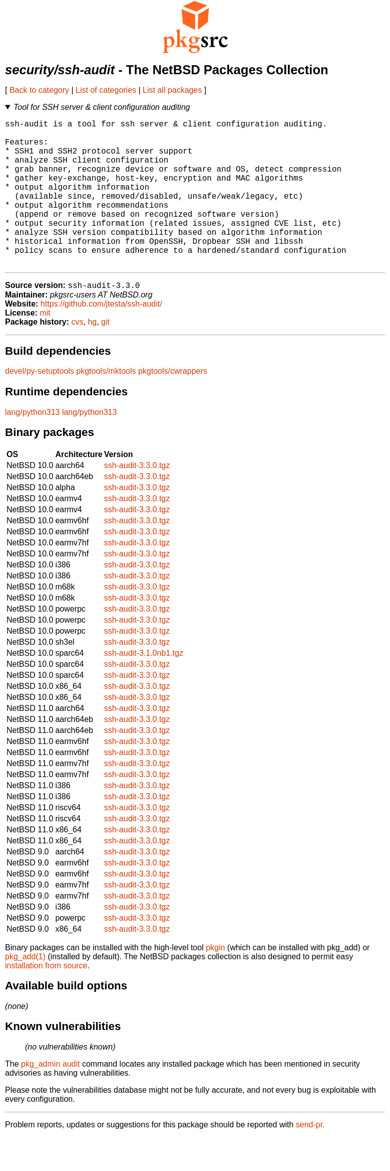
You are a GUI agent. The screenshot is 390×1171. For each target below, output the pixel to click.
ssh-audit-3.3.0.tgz (137, 499)
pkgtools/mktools (106, 404)
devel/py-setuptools (39, 404)
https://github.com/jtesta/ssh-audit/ (101, 337)
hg (92, 355)
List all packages (172, 90)
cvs (78, 355)
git (105, 355)
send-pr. (310, 1158)
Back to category (39, 90)
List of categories (106, 90)
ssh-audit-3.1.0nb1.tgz (143, 686)
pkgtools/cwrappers (172, 404)
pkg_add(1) (25, 990)
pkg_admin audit (50, 1097)
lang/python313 (32, 446)
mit (45, 346)
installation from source (46, 999)
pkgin (215, 981)
